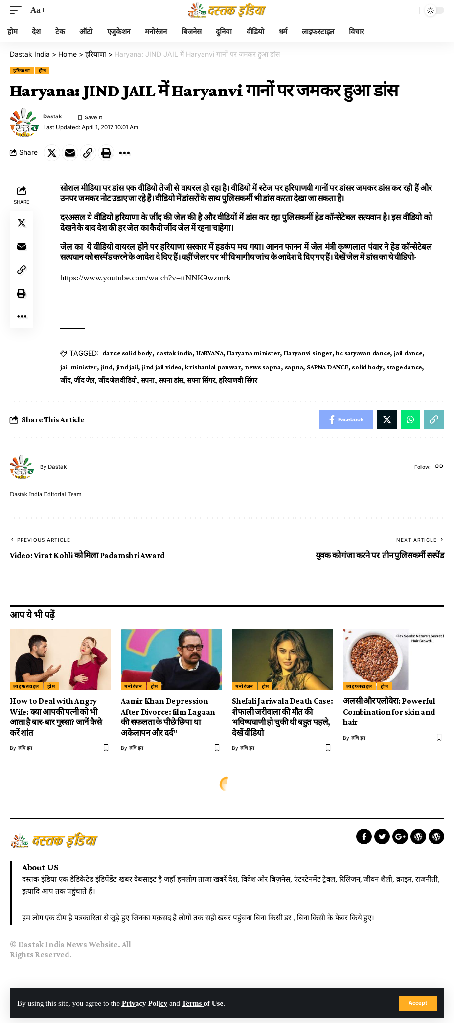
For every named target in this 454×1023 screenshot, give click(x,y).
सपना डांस (171, 380)
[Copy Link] (88, 152)
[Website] (439, 467)
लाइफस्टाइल (26, 686)
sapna (294, 367)
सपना (148, 380)
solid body (367, 367)
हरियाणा (21, 70)
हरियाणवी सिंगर (238, 380)
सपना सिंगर (201, 380)
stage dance (404, 367)
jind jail (127, 367)
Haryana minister (253, 353)
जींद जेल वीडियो (117, 380)
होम (42, 70)
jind (107, 367)
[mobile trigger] (18, 10)
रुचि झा (25, 748)
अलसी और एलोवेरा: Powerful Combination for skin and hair (389, 712)
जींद (65, 380)
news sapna (263, 367)
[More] (124, 152)
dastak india (174, 353)
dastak (52, 116)
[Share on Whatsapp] (410, 419)
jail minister (78, 367)
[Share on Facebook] (346, 419)
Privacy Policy (144, 1003)
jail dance (408, 353)
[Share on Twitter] (52, 152)
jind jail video (161, 367)
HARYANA (209, 353)
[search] (409, 10)
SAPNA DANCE (327, 367)
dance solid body (127, 353)
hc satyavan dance (363, 353)
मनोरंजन (133, 686)
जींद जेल (84, 380)
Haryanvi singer (308, 353)
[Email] (70, 152)
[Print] (106, 152)
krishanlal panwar (213, 367)
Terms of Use (203, 1003)
